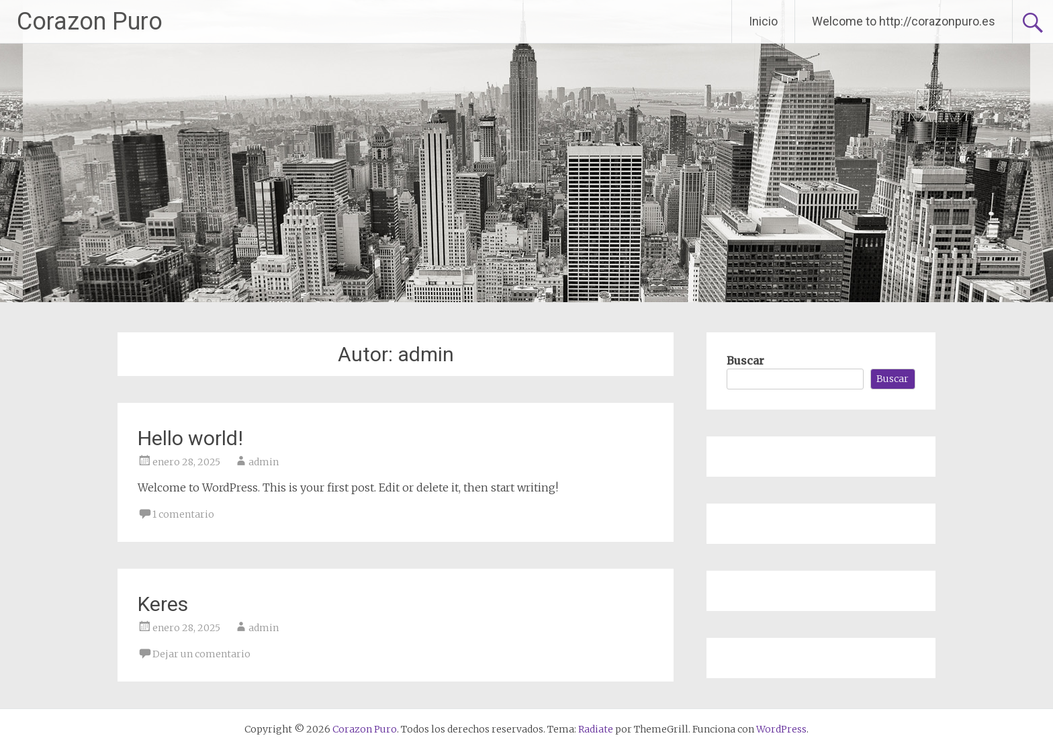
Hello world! (190, 438)
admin (263, 462)
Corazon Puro (90, 21)
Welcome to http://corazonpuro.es (903, 21)
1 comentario (183, 514)
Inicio (763, 21)
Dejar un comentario (201, 654)
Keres (163, 604)
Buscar (745, 360)
